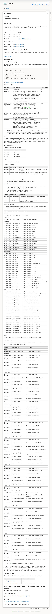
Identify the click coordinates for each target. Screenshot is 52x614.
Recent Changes (35, 4)
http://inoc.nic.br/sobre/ (10, 596)
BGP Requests (8, 56)
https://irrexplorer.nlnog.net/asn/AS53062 (14, 82)
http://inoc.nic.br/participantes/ (23, 596)
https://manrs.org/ (9, 601)
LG (11, 563)
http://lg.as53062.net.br (11, 581)
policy (7, 8)
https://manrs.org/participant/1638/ (21, 601)
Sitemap (47, 4)
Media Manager (42, 4)
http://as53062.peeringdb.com (25, 38)
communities (27, 107)
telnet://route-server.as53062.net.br (13, 583)
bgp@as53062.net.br (19, 44)
